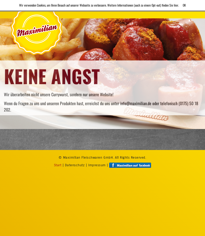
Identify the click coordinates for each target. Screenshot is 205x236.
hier (176, 5)
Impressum (97, 165)
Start (58, 165)
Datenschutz (75, 165)
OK (184, 5)
